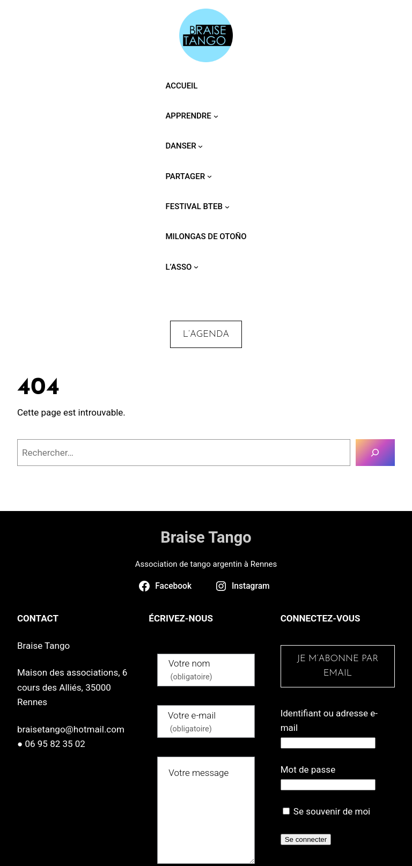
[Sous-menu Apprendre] (216, 115)
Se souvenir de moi (327, 811)
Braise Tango (205, 537)
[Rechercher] (375, 453)
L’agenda (206, 334)
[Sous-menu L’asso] (196, 266)
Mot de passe (308, 769)
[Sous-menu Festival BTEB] (227, 206)
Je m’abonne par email (337, 666)
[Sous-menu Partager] (209, 176)
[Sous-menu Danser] (200, 146)
